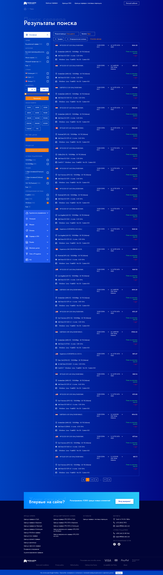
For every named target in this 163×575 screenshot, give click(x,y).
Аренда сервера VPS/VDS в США (64, 525)
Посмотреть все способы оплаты (90, 566)
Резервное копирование (31, 555)
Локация (37, 219)
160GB (37, 118)
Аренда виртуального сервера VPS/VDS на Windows (66, 535)
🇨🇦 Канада (30, 81)
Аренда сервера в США (31, 525)
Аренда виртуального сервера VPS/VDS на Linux (66, 541)
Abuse (125, 570)
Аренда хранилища (30, 548)
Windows (30, 203)
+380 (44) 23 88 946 (123, 539)
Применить (37, 98)
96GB (45, 113)
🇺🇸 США (29, 77)
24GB (37, 107)
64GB (37, 113)
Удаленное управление (37, 213)
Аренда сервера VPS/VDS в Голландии (66, 531)
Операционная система (76, 39)
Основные (37, 35)
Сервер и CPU (37, 236)
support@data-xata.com (123, 531)
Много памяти (31, 58)
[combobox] (37, 139)
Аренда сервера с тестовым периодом (88, 3)
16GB (29, 107)
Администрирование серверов (33, 558)
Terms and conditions (42, 570)
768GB (29, 129)
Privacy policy (59, 570)
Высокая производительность (34, 53)
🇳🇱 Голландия (31, 73)
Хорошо (119, 573)
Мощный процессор (33, 61)
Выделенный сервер (33, 44)
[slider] (25, 94)
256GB (29, 123)
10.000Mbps (30, 164)
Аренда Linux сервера (31, 541)
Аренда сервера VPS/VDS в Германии (65, 528)
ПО (37, 260)
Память (37, 242)
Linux (28, 199)
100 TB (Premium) (32, 183)
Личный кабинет (131, 3)
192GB (45, 118)
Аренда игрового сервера (32, 545)
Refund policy (74, 570)
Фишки (37, 225)
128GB (29, 118)
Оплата (37, 230)
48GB (29, 113)
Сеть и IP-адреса (37, 254)
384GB (37, 123)
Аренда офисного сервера (32, 551)
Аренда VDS (66, 3)
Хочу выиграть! (124, 506)
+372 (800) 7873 (121, 528)
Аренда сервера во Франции (33, 531)
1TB (37, 129)
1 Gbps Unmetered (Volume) (34, 178)
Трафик (59, 39)
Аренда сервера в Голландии (33, 535)
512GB (45, 123)
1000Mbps (30, 160)
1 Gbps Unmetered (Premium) (34, 172)
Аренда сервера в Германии (33, 528)
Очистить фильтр (95, 39)
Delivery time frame (91, 570)
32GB (45, 107)
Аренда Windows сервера (32, 538)
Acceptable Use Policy (110, 570)
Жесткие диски (37, 248)
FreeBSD (30, 195)
